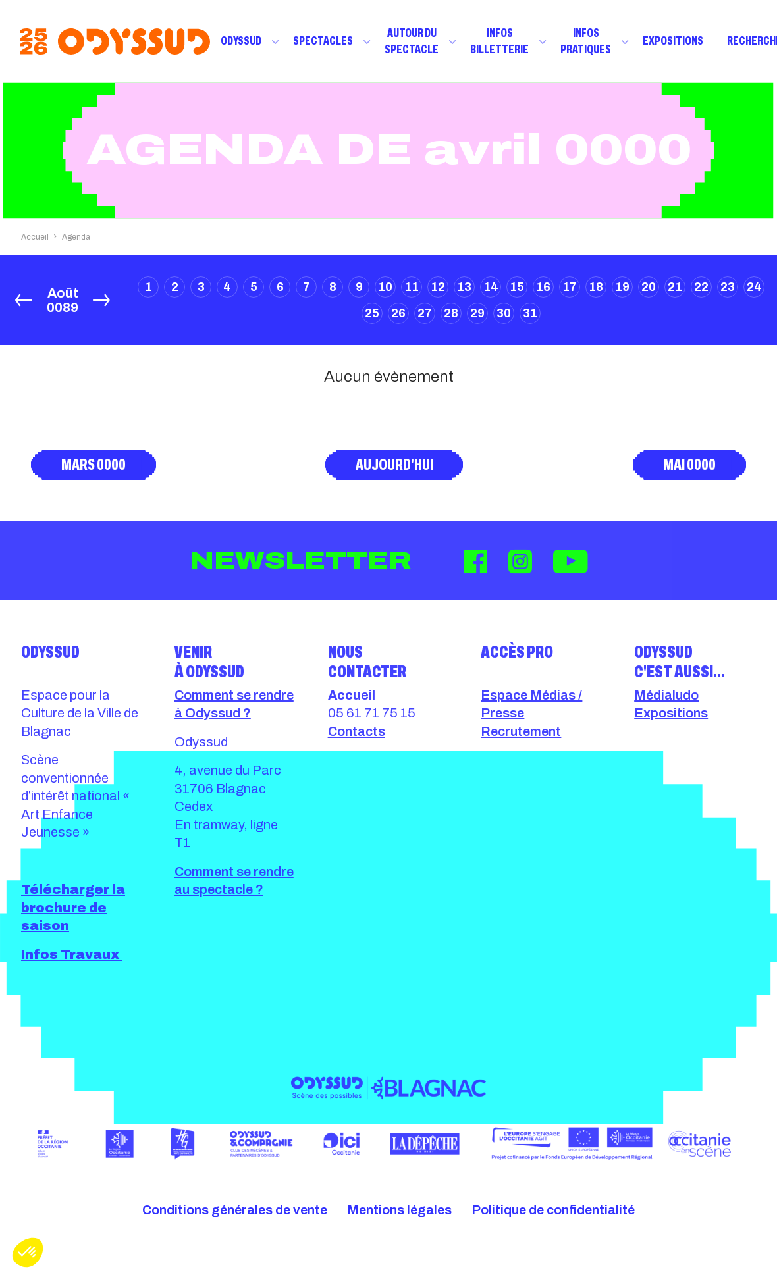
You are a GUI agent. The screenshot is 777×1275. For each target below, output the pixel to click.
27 (424, 313)
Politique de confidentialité (553, 1210)
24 (754, 287)
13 (464, 287)
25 (372, 313)
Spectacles (323, 40)
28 (451, 313)
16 (543, 287)
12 (438, 287)
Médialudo (666, 695)
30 (503, 313)
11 (411, 287)
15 (517, 287)
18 (596, 287)
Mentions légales (399, 1210)
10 (385, 287)
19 (622, 287)
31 (530, 313)
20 (648, 287)
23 (727, 287)
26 (398, 313)
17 (569, 287)
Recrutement (521, 731)
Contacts (356, 731)
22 (701, 287)
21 (675, 287)
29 (477, 313)
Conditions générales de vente (234, 1210)
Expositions (673, 40)
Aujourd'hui (394, 464)
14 (490, 287)
